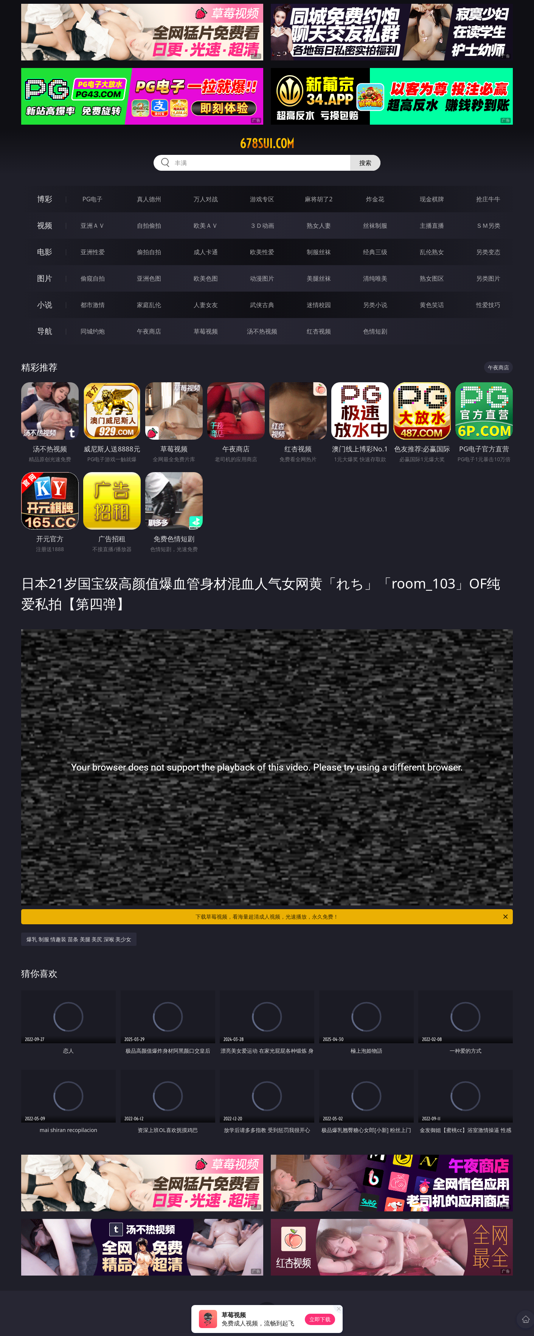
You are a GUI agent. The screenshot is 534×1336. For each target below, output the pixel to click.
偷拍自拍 (149, 252)
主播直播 (432, 225)
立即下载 (320, 1319)
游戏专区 (262, 199)
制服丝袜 (319, 252)
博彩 (44, 199)
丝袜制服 (375, 225)
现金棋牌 (432, 199)
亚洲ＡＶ (93, 225)
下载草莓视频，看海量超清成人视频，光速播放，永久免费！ (352, 916)
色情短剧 (375, 331)
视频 (44, 225)
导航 (44, 331)
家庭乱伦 (149, 305)
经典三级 (375, 252)
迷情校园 (319, 305)
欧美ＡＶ (206, 225)
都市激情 (93, 305)
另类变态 (488, 252)
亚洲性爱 (93, 252)
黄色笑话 (432, 305)
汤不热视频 (262, 331)
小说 (44, 305)
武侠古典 (262, 305)
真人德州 (149, 199)
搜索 (365, 163)
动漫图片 (262, 278)
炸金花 (375, 199)
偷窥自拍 (93, 278)
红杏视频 (319, 331)
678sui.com (267, 143)
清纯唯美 (375, 278)
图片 (44, 278)
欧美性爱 (262, 252)
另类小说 (375, 305)
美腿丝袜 (319, 278)
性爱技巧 (488, 305)
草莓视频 (206, 331)
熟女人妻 (319, 225)
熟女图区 (432, 278)
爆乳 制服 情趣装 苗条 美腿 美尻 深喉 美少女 (78, 939)
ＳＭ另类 (488, 225)
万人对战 (206, 199)
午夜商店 (149, 331)
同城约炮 (93, 331)
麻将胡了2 (318, 199)
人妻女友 (206, 305)
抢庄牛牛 (488, 199)
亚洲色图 (149, 278)
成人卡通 (206, 252)
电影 (44, 252)
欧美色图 (206, 278)
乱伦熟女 (432, 252)
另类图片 (488, 278)
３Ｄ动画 (262, 225)
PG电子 (92, 199)
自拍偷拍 (149, 225)
